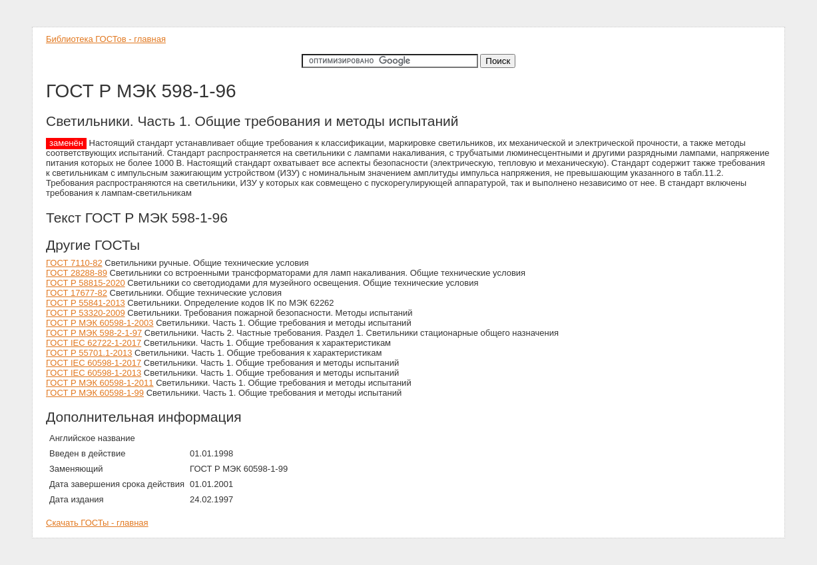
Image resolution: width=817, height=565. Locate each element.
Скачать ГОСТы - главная (97, 523)
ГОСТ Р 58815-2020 (85, 283)
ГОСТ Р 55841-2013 (85, 303)
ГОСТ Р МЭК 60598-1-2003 (100, 323)
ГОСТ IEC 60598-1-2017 (93, 363)
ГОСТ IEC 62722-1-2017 (93, 343)
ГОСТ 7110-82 (74, 263)
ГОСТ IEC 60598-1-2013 (93, 373)
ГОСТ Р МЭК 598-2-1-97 (94, 333)
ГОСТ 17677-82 (76, 293)
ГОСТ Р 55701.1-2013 (89, 353)
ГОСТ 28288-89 (76, 273)
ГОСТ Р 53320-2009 (85, 313)
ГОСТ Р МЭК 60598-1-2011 (100, 383)
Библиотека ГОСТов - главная (106, 39)
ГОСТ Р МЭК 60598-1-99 (95, 393)
